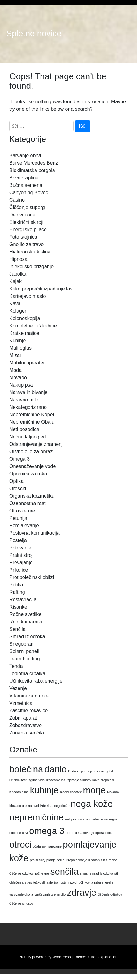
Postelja (18, 540)
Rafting (17, 592)
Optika (16, 481)
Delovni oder (23, 214)
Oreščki (17, 488)
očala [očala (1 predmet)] (37, 846)
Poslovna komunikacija (34, 533)
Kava (14, 303)
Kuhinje (17, 340)
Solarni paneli (24, 651)
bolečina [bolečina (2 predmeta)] (26, 769)
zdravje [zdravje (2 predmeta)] (81, 892)
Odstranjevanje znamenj (36, 444)
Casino (17, 200)
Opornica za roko (28, 473)
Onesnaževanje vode (32, 466)
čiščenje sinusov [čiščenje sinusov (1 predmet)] (21, 903)
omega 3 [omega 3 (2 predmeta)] (46, 831)
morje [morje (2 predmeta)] (94, 790)
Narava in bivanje (28, 392)
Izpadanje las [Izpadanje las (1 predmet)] (56, 780)
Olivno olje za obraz (31, 451)
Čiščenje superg (27, 207)
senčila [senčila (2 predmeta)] (64, 871)
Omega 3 (19, 459)
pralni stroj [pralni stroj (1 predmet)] (37, 860)
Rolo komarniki (25, 621)
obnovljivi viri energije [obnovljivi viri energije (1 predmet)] (101, 819)
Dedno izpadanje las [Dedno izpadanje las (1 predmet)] (83, 771)
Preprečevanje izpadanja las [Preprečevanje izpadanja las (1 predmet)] (86, 860)
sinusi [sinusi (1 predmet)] (84, 873)
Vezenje (18, 688)
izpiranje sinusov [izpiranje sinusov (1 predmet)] (79, 780)
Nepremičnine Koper (31, 414)
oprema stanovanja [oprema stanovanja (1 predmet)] (80, 833)
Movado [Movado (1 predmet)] (113, 792)
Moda (15, 370)
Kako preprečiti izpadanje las (41, 288)
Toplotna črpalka (27, 673)
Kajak (15, 281)
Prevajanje (21, 562)
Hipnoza (18, 259)
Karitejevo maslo (27, 296)
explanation (107, 957)
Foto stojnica (23, 237)
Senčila (17, 629)
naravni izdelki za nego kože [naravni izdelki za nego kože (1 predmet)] (49, 806)
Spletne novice (33, 33)
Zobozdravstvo (25, 725)
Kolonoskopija (24, 318)
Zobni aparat (23, 718)
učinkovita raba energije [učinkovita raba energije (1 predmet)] (96, 882)
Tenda (16, 666)
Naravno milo (23, 399)
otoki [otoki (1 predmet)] (109, 833)
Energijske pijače (28, 229)
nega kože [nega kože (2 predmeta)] (92, 804)
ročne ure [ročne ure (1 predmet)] (42, 873)
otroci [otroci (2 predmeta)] (20, 844)
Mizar (15, 355)
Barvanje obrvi (25, 155)
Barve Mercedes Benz (33, 163)
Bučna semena (25, 185)
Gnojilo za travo (26, 244)
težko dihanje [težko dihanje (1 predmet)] (43, 882)
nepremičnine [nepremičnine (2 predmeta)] (36, 817)
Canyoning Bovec (28, 192)
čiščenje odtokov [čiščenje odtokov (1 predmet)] (110, 894)
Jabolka (17, 274)
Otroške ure (22, 510)
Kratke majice (24, 333)
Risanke (18, 607)
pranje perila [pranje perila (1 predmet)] (55, 860)
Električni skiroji (26, 222)
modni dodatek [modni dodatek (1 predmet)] (71, 792)
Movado (18, 377)
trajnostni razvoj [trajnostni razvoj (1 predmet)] (65, 882)
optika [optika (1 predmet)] (99, 833)
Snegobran (21, 644)
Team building (24, 658)
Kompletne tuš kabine (33, 325)
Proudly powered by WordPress (45, 957)
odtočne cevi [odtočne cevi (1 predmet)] (18, 833)
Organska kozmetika (31, 496)
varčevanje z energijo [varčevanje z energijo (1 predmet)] (50, 894)
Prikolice (18, 570)
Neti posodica (24, 429)
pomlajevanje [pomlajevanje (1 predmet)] (52, 846)
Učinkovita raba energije (35, 681)
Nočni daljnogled (27, 436)
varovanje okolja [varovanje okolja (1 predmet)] (21, 894)
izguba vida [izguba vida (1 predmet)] (36, 780)
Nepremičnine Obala (31, 422)
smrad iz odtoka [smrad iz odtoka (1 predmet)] (101, 873)
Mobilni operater (27, 362)
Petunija (18, 518)
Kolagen (18, 311)
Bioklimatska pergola (32, 170)
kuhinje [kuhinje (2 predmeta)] (44, 790)
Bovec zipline (23, 177)
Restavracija (22, 599)
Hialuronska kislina (29, 251)
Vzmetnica (20, 703)
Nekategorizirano (28, 407)
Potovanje (20, 547)
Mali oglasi (21, 348)
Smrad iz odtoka (27, 636)
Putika (16, 584)
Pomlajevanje (24, 525)
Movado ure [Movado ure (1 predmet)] (18, 806)
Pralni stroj (21, 555)
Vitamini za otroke (29, 695)
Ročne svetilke (25, 614)
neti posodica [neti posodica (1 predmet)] (75, 819)
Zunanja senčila (26, 732)
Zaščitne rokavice (28, 710)
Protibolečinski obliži (31, 577)
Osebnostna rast (27, 503)
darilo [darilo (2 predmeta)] (56, 769)
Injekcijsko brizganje (31, 266)
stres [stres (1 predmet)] (28, 882)
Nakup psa (21, 385)
